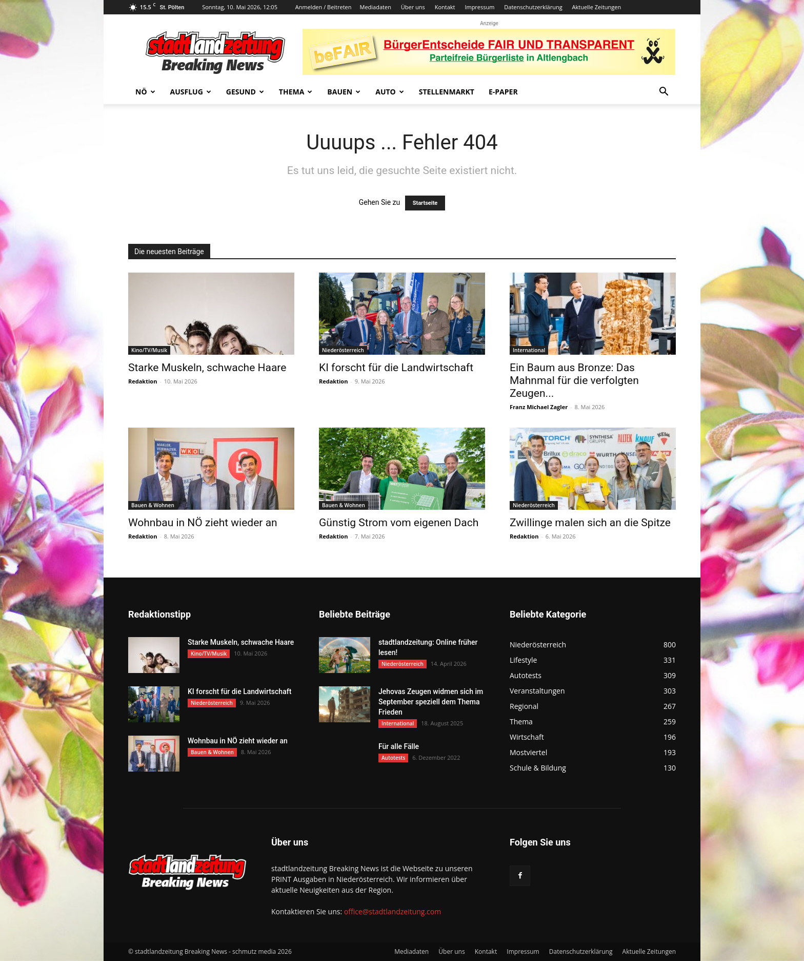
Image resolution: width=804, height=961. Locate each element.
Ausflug (190, 92)
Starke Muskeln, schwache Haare (207, 367)
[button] (663, 93)
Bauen (343, 92)
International (529, 350)
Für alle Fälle (398, 746)
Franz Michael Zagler (539, 407)
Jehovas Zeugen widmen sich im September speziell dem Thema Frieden (430, 701)
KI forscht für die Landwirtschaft (396, 367)
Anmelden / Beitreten (323, 7)
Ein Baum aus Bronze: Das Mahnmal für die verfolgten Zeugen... (574, 380)
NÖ (145, 92)
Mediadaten (375, 7)
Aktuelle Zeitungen (596, 7)
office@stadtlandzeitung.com (392, 911)
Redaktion (142, 381)
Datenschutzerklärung (533, 7)
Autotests (393, 757)
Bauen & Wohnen (152, 505)
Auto (389, 92)
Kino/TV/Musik (149, 350)
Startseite (425, 203)
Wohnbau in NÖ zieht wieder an (202, 522)
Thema (296, 92)
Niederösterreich (343, 350)
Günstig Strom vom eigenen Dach (398, 522)
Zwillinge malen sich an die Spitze (590, 522)
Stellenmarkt (446, 92)
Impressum (479, 7)
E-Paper (503, 92)
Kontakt (445, 7)
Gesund (245, 92)
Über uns (413, 7)
